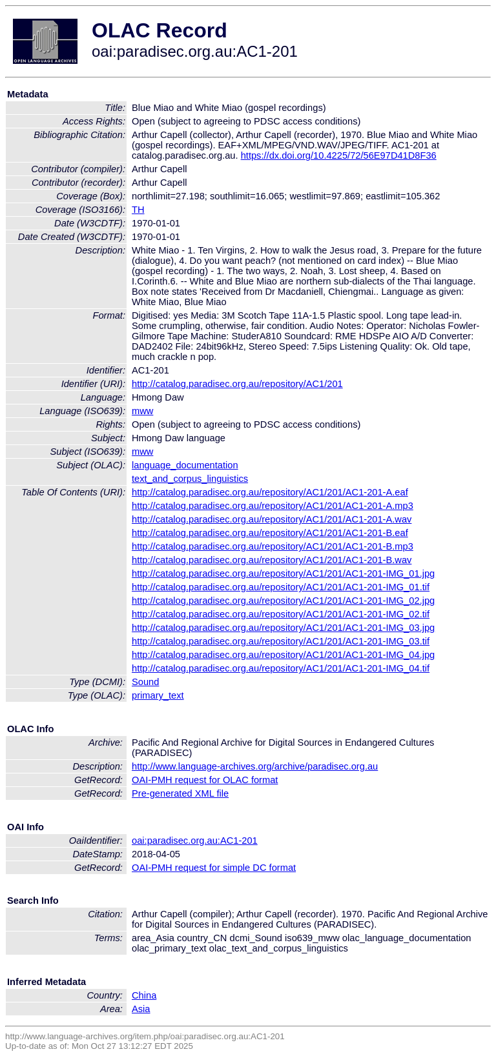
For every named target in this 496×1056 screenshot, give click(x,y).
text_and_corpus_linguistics (190, 478)
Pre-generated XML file (180, 793)
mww (142, 411)
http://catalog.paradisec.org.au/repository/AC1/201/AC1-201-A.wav (271, 519)
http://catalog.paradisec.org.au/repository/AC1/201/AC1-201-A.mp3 (272, 506)
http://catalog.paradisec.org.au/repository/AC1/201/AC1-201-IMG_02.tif (280, 614)
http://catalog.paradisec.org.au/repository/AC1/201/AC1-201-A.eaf (270, 492)
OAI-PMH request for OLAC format (205, 780)
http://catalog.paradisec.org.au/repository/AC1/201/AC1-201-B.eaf (270, 533)
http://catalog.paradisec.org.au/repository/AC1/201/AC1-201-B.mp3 (272, 546)
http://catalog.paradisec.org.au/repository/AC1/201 (237, 384)
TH (138, 209)
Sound (145, 682)
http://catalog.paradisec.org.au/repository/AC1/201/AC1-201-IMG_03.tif (280, 641)
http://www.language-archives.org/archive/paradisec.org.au (255, 766)
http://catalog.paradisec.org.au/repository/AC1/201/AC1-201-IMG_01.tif (280, 587)
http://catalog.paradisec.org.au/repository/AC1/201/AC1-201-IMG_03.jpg (283, 628)
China (144, 995)
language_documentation (185, 465)
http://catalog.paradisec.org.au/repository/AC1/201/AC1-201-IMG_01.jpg (283, 573)
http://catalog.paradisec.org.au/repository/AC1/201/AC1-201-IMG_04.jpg (283, 655)
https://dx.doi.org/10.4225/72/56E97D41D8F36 (339, 155)
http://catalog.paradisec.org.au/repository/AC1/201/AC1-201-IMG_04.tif (280, 668)
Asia (141, 1009)
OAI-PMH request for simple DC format (214, 867)
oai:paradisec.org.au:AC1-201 (195, 840)
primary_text (158, 695)
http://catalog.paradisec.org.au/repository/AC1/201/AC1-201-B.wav (271, 560)
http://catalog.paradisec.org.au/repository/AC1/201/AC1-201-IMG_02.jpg (283, 600)
